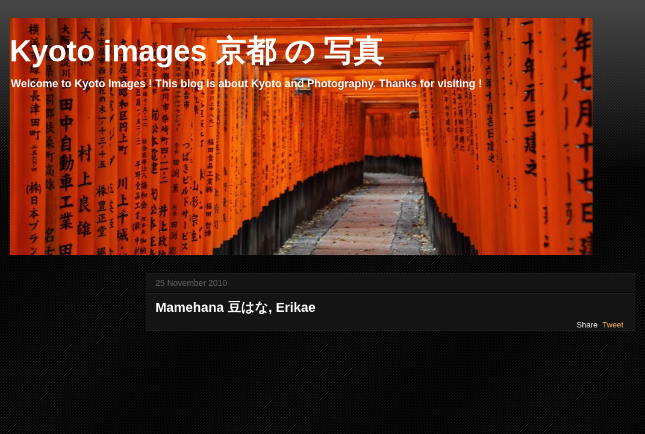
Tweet (612, 324)
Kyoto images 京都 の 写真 (197, 51)
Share (587, 324)
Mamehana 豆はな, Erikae (235, 307)
